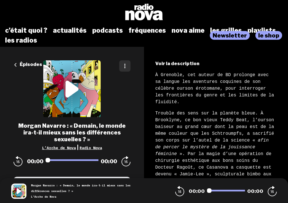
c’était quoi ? (26, 30)
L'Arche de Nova (59, 147)
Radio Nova (91, 147)
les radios (21, 40)
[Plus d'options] (124, 66)
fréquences (147, 30)
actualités (70, 30)
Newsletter (230, 35)
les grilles (226, 30)
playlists (262, 30)
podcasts (107, 30)
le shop (268, 35)
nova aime (188, 30)
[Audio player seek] (72, 160)
